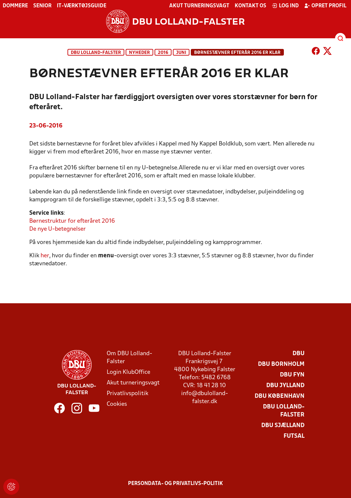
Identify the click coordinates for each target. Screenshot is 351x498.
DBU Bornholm (281, 364)
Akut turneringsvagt (199, 6)
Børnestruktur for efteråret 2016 (72, 221)
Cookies (117, 404)
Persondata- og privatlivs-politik (175, 483)
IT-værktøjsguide (81, 6)
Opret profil (325, 6)
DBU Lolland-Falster (96, 53)
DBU (298, 354)
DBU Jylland (285, 385)
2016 (163, 53)
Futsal (294, 436)
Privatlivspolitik (127, 393)
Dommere (15, 6)
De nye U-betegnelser (57, 229)
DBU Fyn (292, 375)
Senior (42, 6)
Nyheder (139, 53)
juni (181, 53)
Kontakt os (250, 6)
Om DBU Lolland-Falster (129, 358)
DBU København (279, 396)
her (45, 256)
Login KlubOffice (128, 372)
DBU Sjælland (282, 425)
